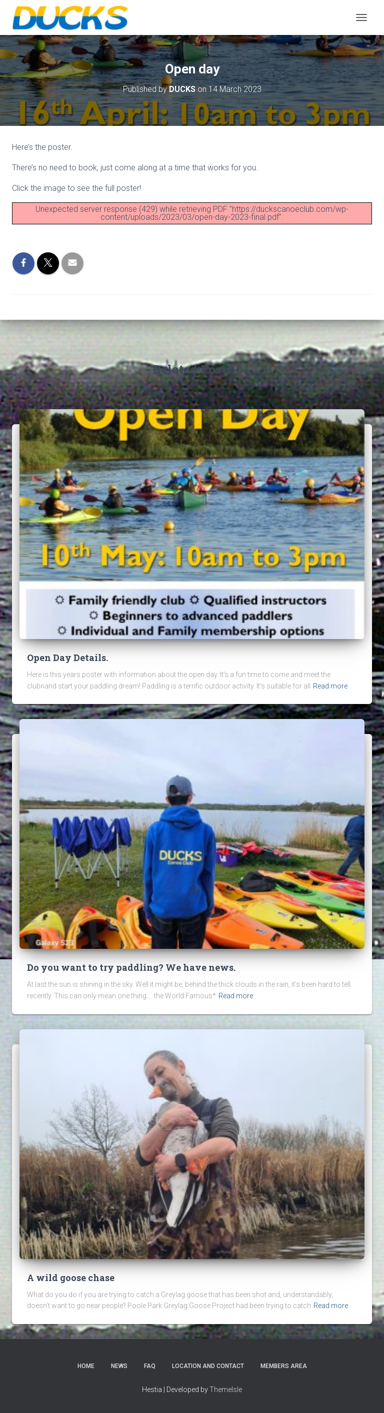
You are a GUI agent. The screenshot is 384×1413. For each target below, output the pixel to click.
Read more (330, 686)
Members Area (283, 1366)
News (119, 1366)
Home (86, 1366)
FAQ (150, 1366)
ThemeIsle (226, 1390)
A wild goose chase (70, 1278)
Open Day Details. (67, 658)
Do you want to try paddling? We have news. (131, 967)
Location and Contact (208, 1366)
